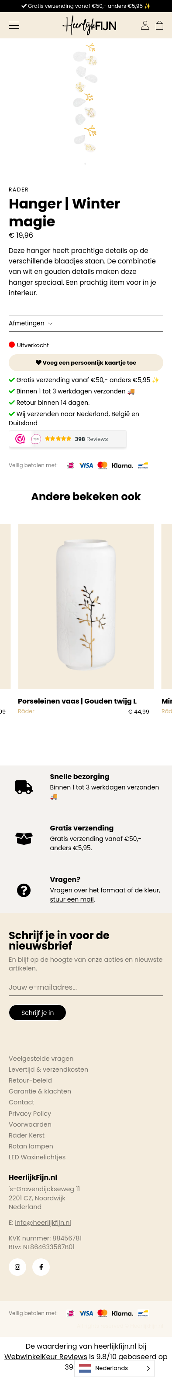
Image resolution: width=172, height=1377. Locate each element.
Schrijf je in (37, 1012)
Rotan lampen (31, 1146)
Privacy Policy (30, 1113)
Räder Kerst (27, 1135)
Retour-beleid (30, 1080)
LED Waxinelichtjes (37, 1157)
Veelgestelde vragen (41, 1058)
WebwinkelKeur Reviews (45, 1357)
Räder (19, 189)
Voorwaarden (30, 1124)
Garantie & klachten (40, 1091)
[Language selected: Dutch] (114, 1368)
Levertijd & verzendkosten (48, 1069)
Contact (21, 1102)
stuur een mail (72, 899)
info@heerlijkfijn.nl (43, 1222)
